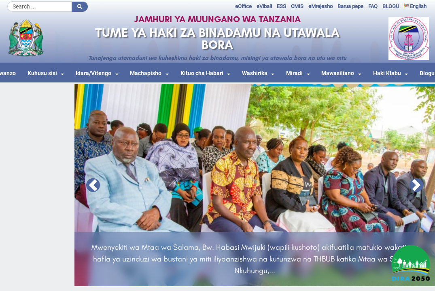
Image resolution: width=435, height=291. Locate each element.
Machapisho (145, 73)
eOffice (243, 6)
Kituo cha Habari (201, 73)
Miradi (294, 73)
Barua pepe (350, 6)
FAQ (373, 6)
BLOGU (390, 6)
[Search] (39, 6)
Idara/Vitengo (93, 73)
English (415, 6)
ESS (281, 6)
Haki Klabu (387, 73)
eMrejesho (320, 6)
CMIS (297, 6)
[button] (93, 185)
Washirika (254, 73)
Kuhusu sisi (42, 73)
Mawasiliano (337, 73)
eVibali (264, 6)
